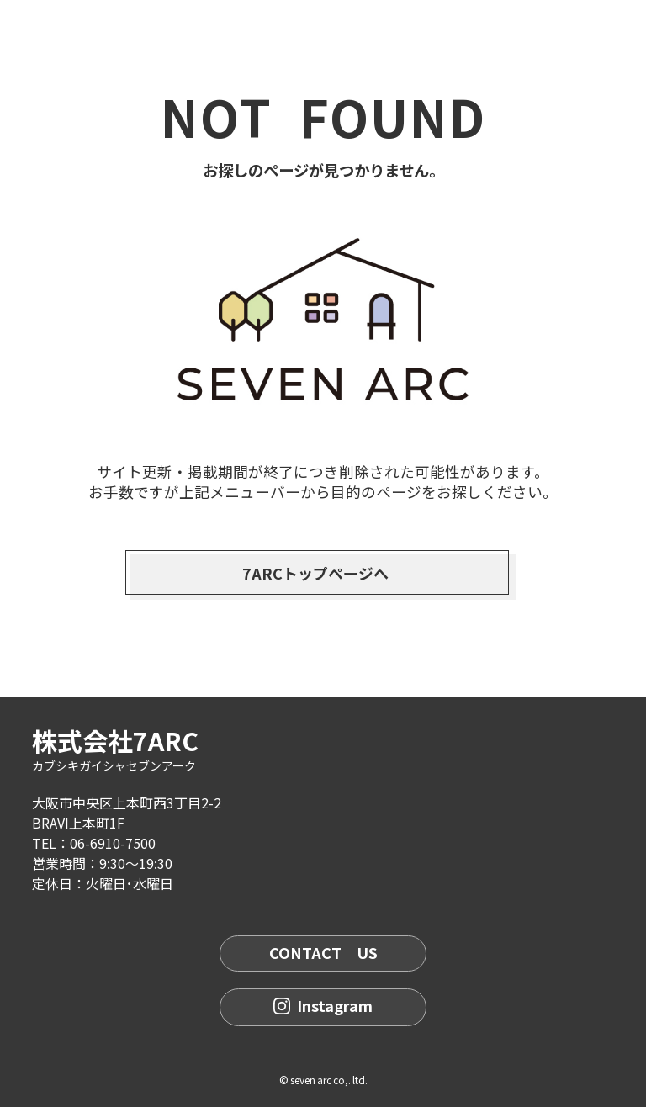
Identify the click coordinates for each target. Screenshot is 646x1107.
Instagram (323, 1005)
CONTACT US (323, 952)
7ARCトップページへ (315, 573)
